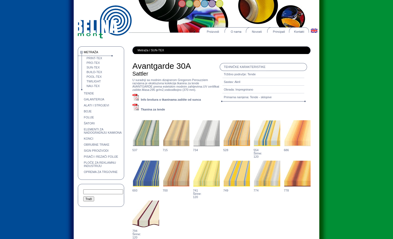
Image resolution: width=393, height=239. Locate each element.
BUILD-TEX (94, 72)
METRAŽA (91, 52)
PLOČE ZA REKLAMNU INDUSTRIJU (100, 164)
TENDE (89, 93)
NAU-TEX (93, 86)
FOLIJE (89, 117)
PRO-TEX (93, 62)
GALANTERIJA (94, 99)
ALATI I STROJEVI (96, 105)
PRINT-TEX (94, 58)
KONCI (88, 138)
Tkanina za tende (153, 109)
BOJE (88, 111)
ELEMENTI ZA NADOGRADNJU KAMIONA (103, 131)
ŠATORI (89, 123)
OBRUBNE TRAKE (96, 144)
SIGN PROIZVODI (96, 150)
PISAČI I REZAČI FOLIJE (101, 156)
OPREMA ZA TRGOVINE (101, 172)
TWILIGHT (94, 81)
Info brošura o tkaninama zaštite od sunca (171, 99)
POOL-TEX (94, 76)
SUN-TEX (93, 67)
